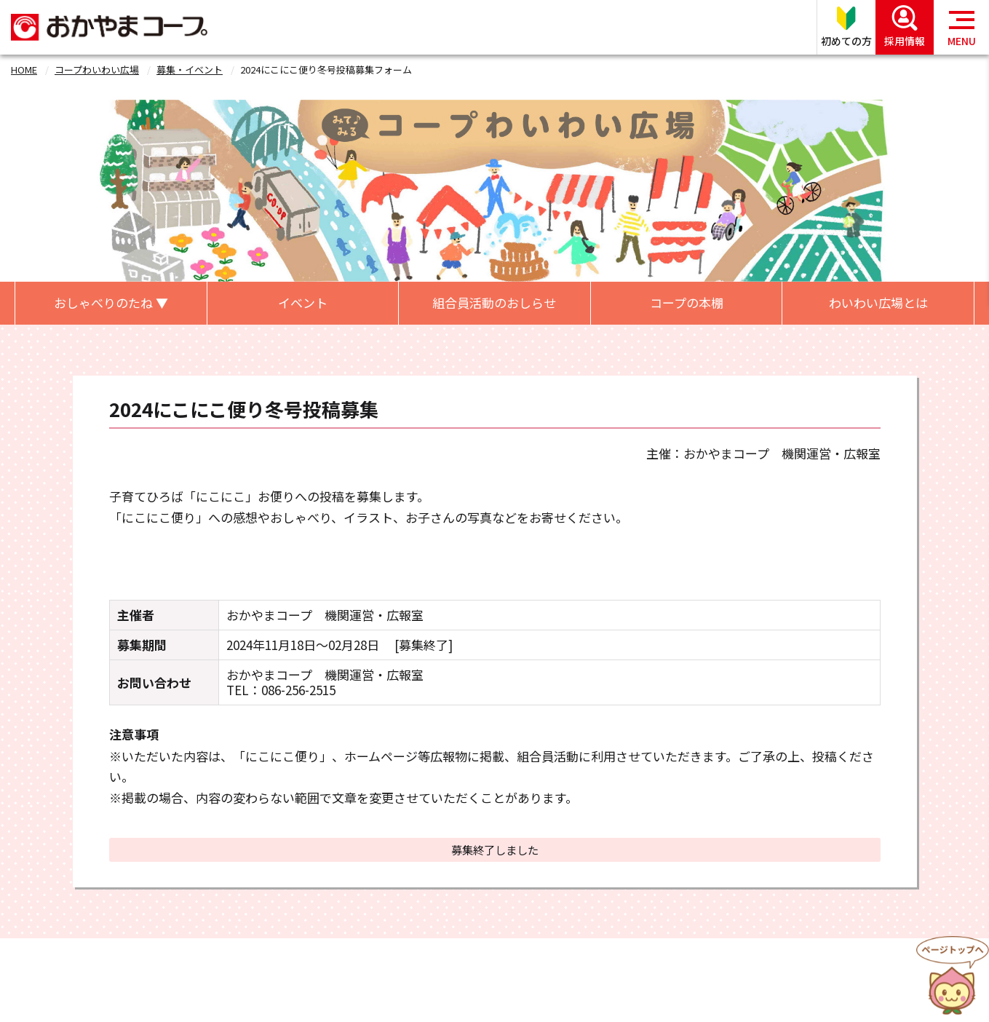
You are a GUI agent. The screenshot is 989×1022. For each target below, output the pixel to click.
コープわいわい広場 (97, 69)
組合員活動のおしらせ (494, 302)
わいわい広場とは (878, 302)
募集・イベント (189, 69)
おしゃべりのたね (111, 302)
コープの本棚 (686, 302)
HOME (24, 69)
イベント (302, 302)
